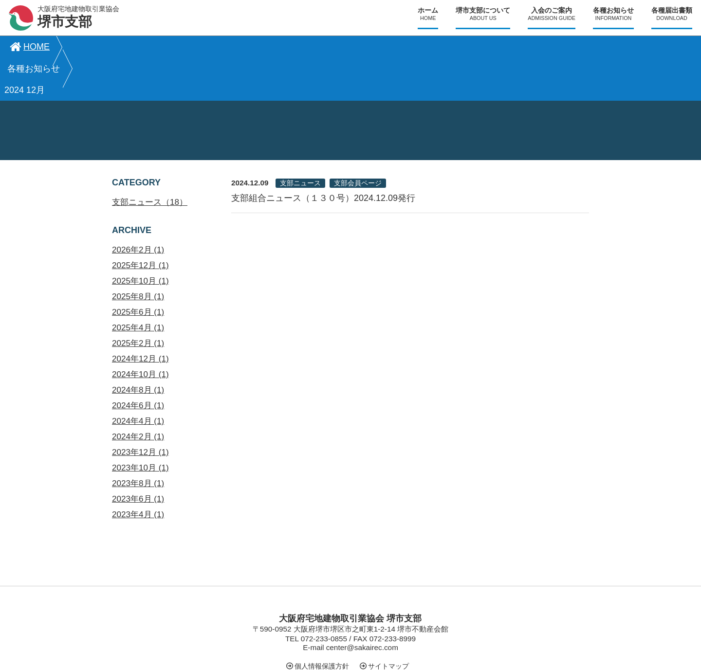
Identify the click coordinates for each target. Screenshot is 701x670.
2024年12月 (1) (140, 316)
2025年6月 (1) (138, 269)
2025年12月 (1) (140, 222)
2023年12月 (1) (140, 409)
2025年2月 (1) (138, 300)
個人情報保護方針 (322, 623)
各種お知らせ (99, 47)
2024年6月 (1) (138, 362)
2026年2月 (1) (138, 207)
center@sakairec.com (362, 604)
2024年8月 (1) (138, 347)
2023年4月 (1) (138, 471)
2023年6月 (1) (138, 456)
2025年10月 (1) (140, 238)
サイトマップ (388, 623)
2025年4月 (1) (138, 285)
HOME (28, 47)
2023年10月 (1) (140, 425)
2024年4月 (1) (138, 378)
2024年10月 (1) (140, 331)
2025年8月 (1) (138, 253)
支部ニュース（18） (149, 159)
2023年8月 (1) (138, 440)
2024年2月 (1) (138, 393)
